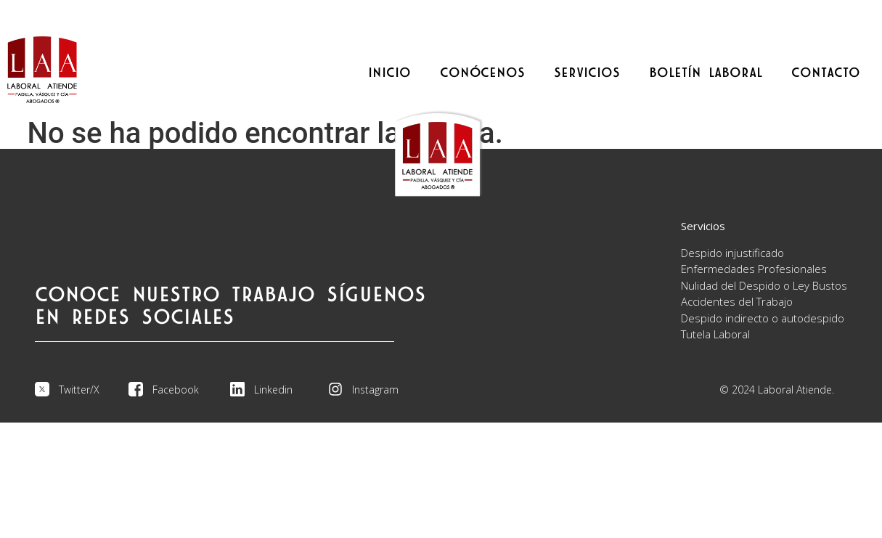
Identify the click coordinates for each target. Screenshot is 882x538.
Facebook (175, 389)
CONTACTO (825, 73)
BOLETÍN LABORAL (705, 73)
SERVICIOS (587, 73)
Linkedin (273, 389)
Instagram (375, 389)
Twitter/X (79, 389)
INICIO (389, 73)
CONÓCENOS (482, 73)
